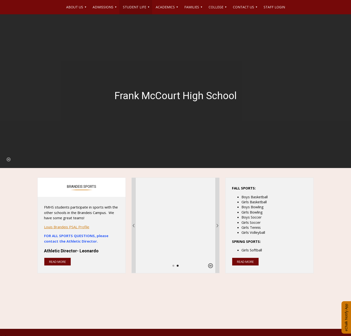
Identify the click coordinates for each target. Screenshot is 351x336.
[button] (8, 159)
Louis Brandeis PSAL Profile (66, 226)
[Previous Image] (133, 225)
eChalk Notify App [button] (346, 317)
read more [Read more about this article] (245, 262)
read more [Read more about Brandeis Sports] (57, 262)
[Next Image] (217, 225)
